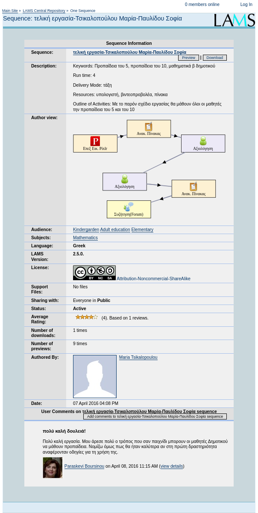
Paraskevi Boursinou (84, 466)
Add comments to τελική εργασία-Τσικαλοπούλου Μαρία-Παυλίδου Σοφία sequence (155, 416)
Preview (188, 58)
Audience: (41, 229)
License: (40, 267)
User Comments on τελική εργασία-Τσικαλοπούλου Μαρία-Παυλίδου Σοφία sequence (129, 411)
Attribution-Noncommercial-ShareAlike (132, 278)
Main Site (10, 11)
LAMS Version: (39, 256)
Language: (42, 245)
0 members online (202, 4)
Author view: (44, 117)
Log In (246, 4)
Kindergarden (86, 229)
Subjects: (41, 237)
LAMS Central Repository (44, 11)
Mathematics (85, 237)
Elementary (143, 229)
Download (215, 58)
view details (172, 466)
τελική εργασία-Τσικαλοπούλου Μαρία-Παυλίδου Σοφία (129, 52)
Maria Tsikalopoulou (138, 357)
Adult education (115, 229)
